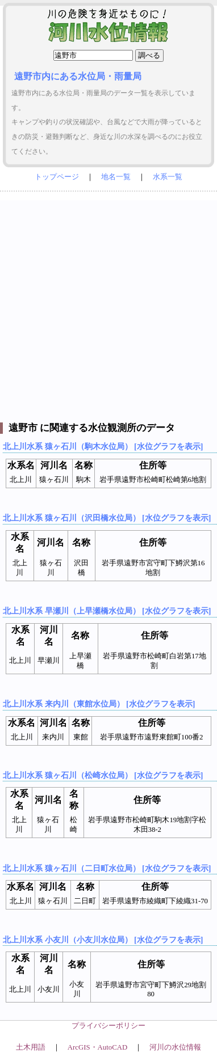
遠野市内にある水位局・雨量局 (77, 76)
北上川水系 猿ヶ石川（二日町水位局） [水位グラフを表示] (107, 868)
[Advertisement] (108, 308)
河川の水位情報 (175, 1047)
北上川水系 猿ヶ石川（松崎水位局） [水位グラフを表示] (103, 775)
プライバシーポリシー (108, 1026)
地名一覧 (116, 177)
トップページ (57, 177)
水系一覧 (167, 177)
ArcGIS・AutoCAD (97, 1047)
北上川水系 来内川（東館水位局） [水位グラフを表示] (99, 703)
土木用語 (30, 1047)
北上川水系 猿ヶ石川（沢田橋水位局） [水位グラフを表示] (107, 517)
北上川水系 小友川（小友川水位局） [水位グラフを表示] (103, 939)
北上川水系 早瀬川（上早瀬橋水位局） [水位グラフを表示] (107, 610)
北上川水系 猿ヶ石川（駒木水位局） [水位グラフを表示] (103, 446)
